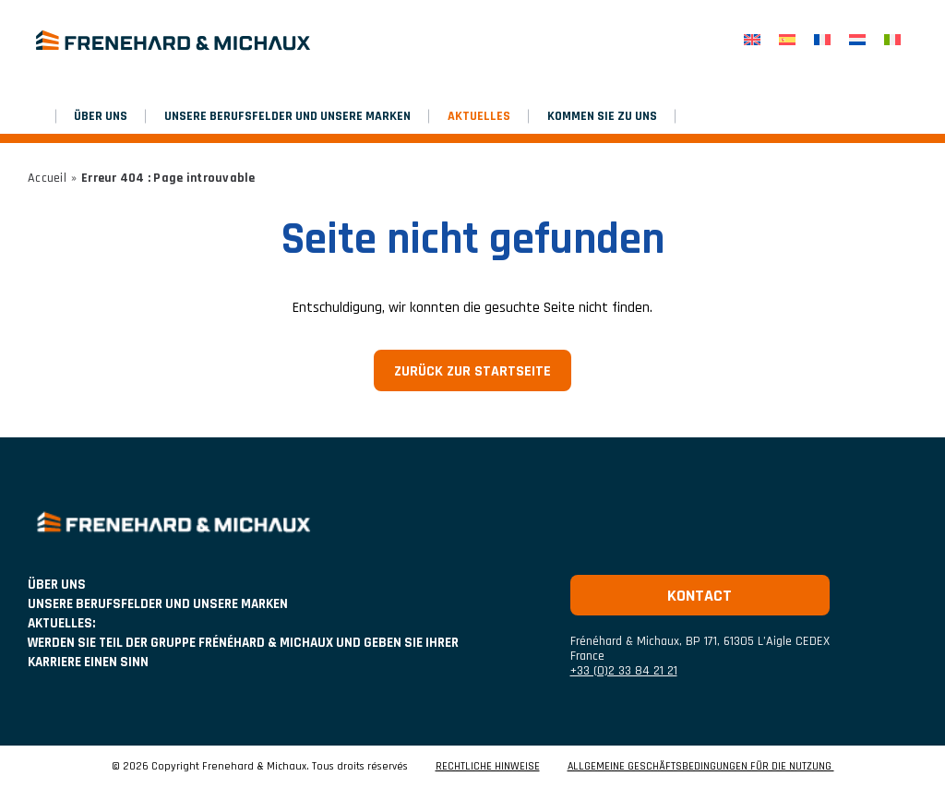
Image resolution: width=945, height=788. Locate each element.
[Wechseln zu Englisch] (752, 40)
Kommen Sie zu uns (602, 116)
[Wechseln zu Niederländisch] (857, 40)
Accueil (47, 178)
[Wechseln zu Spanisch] (787, 40)
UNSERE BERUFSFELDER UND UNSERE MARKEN (287, 116)
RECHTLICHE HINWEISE (488, 766)
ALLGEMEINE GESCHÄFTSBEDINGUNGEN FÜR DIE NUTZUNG (701, 766)
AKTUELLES (479, 116)
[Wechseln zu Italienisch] (892, 40)
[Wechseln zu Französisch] (822, 40)
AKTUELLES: (61, 623)
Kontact (699, 595)
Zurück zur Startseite (472, 371)
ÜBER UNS (100, 116)
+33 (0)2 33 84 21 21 (623, 671)
